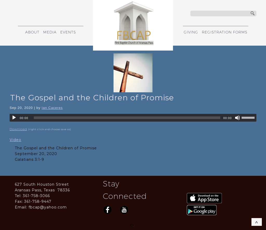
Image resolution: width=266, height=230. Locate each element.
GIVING (191, 32)
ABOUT (32, 32)
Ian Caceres (52, 108)
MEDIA (50, 32)
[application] (133, 118)
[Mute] (237, 117)
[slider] (127, 117)
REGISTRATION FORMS (224, 32)
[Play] (14, 117)
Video (15, 139)
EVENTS (68, 32)
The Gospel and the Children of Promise (92, 97)
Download (18, 129)
